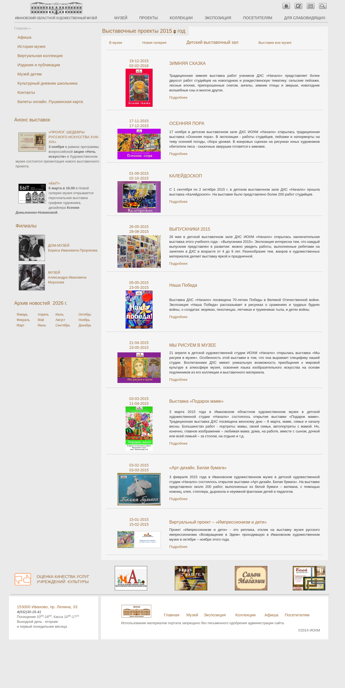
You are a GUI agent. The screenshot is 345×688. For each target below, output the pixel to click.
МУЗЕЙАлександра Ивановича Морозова (67, 277)
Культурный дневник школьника (48, 83)
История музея (32, 46)
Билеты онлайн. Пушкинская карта (50, 101)
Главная (21, 28)
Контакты (26, 92)
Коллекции (245, 615)
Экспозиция (215, 615)
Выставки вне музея (274, 43)
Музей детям (30, 74)
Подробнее (178, 97)
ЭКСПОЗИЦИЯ (218, 18)
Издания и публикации (39, 64)
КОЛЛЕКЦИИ (181, 18)
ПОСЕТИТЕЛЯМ (257, 18)
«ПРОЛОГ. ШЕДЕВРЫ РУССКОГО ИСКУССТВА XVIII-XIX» (74, 137)
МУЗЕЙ (120, 18)
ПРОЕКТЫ (148, 18)
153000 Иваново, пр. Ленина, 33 (47, 606)
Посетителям (297, 615)
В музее (115, 43)
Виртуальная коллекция (40, 55)
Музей (192, 615)
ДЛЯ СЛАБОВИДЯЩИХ (304, 18)
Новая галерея (154, 43)
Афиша (24, 37)
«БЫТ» (54, 183)
